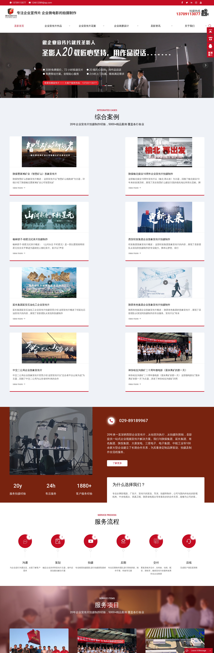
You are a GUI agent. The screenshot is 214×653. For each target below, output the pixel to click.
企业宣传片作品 (53, 25)
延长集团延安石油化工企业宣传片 (29, 225)
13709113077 (19, 2)
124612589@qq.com (42, 2)
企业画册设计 (121, 25)
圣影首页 (19, 25)
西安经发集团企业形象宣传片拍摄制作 (181, 166)
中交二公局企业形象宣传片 (126, 225)
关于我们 (190, 25)
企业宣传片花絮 (87, 25)
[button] (205, 65)
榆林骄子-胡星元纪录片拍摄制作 (129, 168)
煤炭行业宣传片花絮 (131, 648)
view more (17, 182)
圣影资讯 (155, 25)
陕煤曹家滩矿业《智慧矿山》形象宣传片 (31, 166)
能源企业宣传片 (99, 648)
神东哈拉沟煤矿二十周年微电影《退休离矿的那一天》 (181, 223)
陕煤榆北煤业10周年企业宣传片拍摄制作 (81, 166)
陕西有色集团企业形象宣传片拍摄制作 (81, 223)
